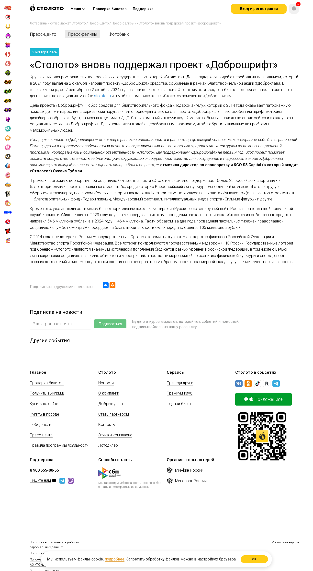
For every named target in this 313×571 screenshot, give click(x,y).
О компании (108, 393)
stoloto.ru (102, 95)
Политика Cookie (42, 553)
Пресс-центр (99, 23)
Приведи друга (180, 383)
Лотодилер (108, 445)
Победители (40, 424)
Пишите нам (40, 480)
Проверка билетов (47, 383)
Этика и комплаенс (115, 435)
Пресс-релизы (123, 23)
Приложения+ (263, 399)
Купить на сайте (44, 403)
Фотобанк (119, 34)
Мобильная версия (285, 542)
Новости (106, 383)
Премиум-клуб (179, 393)
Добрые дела (110, 403)
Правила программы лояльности (59, 445)
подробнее (114, 559)
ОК (254, 559)
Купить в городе (44, 414)
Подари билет (179, 403)
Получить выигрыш (47, 393)
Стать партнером (113, 414)
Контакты (106, 424)
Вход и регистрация (259, 8)
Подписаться (110, 324)
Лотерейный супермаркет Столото (58, 23)
